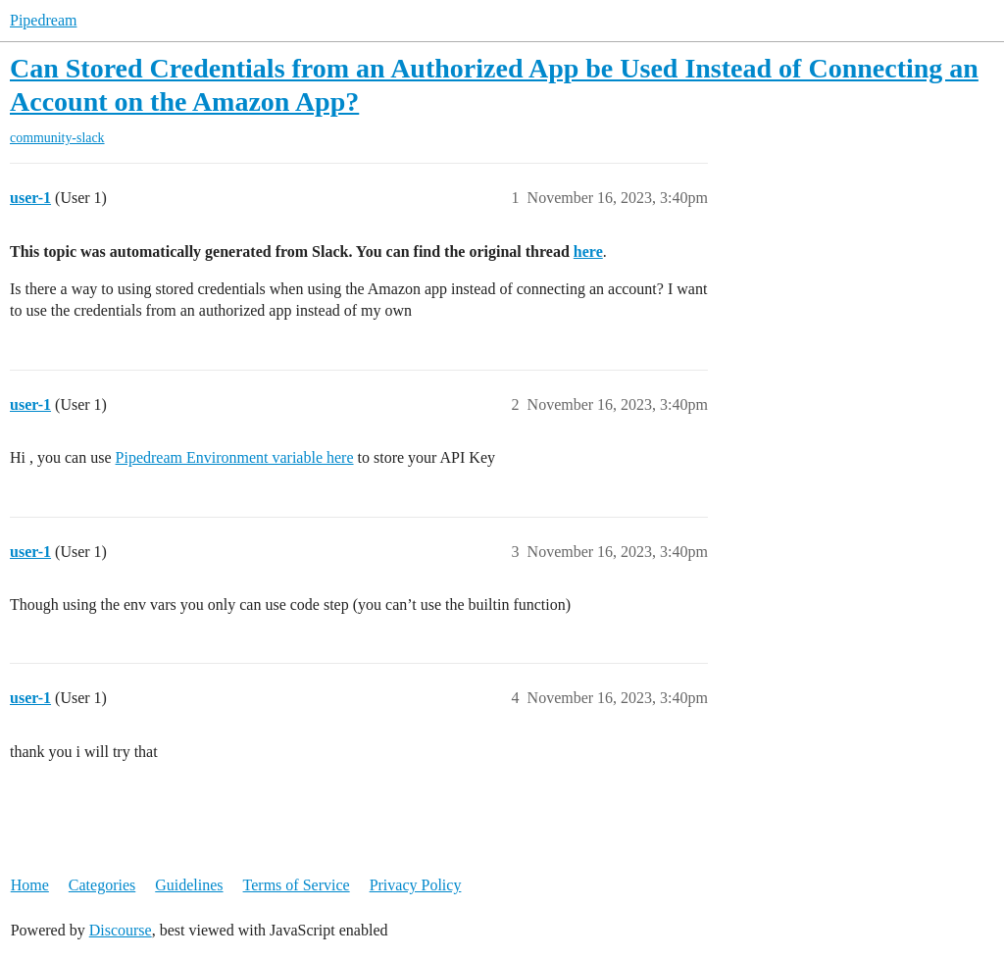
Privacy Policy (416, 885)
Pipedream (43, 20)
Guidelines (189, 885)
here (588, 251)
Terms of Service (296, 885)
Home (30, 885)
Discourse (120, 930)
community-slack (57, 137)
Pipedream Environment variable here (235, 457)
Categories (102, 885)
